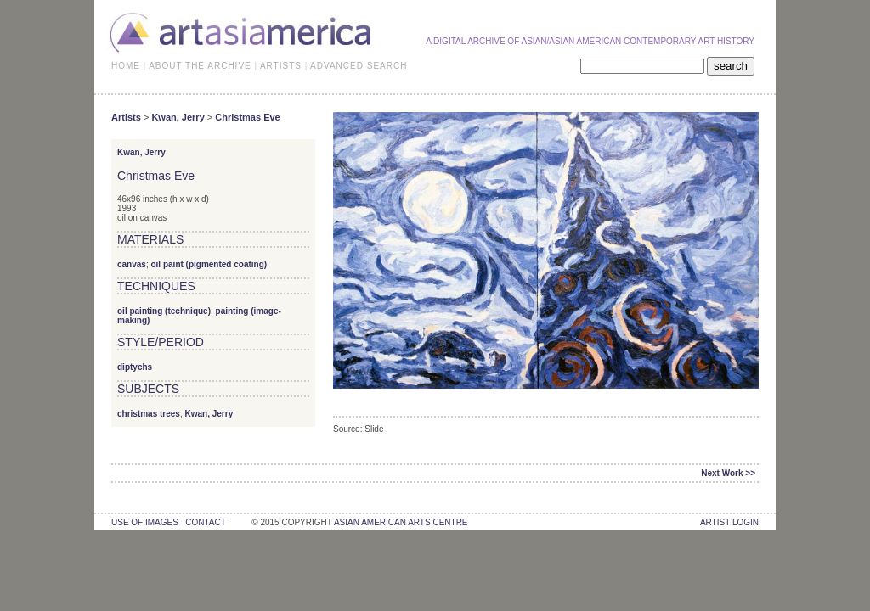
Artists (126, 117)
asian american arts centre (401, 522)
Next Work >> (728, 473)
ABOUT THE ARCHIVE (200, 65)
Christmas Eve (247, 117)
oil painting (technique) (164, 311)
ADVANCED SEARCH (358, 65)
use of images (144, 522)
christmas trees (148, 413)
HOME (125, 65)
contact (205, 522)
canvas (131, 264)
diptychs (134, 367)
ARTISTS (281, 65)
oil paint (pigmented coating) (208, 264)
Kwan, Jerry (177, 117)
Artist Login (729, 522)
